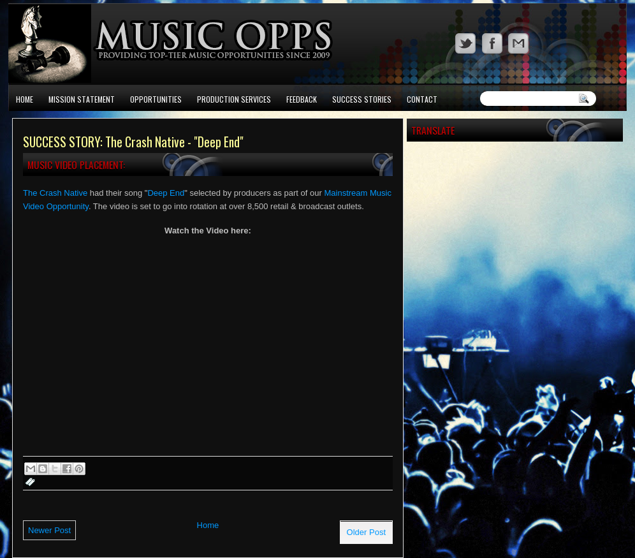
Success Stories (361, 99)
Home (24, 99)
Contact (422, 99)
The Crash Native (55, 193)
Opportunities (156, 99)
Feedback (301, 99)
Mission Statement (81, 99)
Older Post (366, 532)
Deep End (165, 193)
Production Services (234, 99)
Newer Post (49, 530)
